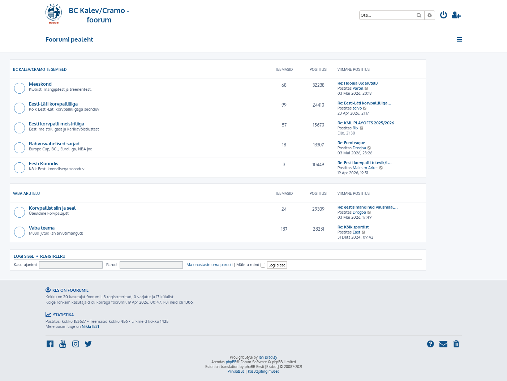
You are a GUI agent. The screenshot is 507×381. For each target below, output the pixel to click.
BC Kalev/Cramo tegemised (39, 69)
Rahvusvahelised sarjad (54, 143)
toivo (357, 108)
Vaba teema (42, 227)
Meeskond (40, 84)
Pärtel (358, 88)
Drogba (359, 147)
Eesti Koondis (43, 163)
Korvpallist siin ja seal (52, 208)
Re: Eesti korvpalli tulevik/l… (365, 162)
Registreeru (52, 256)
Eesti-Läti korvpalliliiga (53, 103)
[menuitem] (444, 16)
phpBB (231, 362)
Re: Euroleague (351, 142)
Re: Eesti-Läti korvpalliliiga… (364, 103)
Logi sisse (24, 256)
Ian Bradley (268, 357)
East (356, 232)
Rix (355, 127)
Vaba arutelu (26, 193)
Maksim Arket (365, 167)
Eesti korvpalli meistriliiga (56, 123)
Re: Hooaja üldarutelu (358, 83)
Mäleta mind (250, 264)
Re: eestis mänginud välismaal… (368, 207)
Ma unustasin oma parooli (209, 264)
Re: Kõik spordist (353, 227)
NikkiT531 (90, 326)
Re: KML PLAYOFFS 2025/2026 (366, 122)
